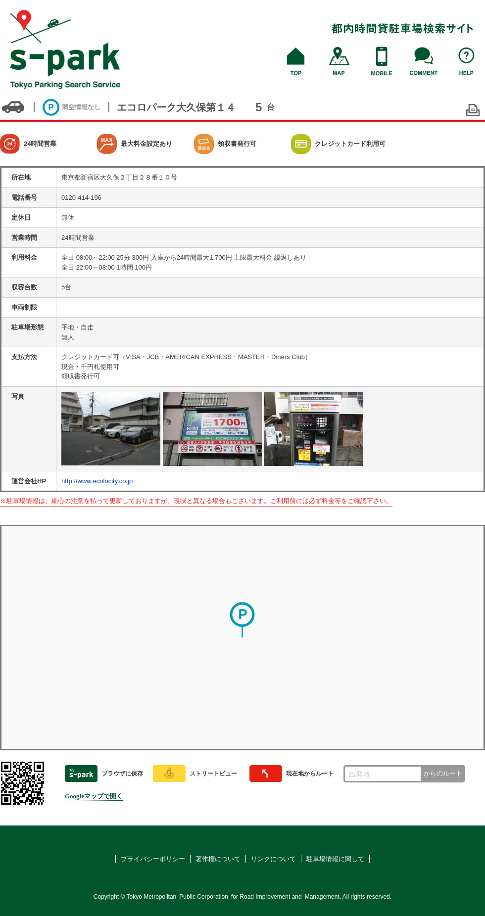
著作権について (218, 859)
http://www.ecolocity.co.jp (97, 481)
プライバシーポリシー (153, 859)
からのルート (443, 773)
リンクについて (273, 859)
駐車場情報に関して (335, 859)
